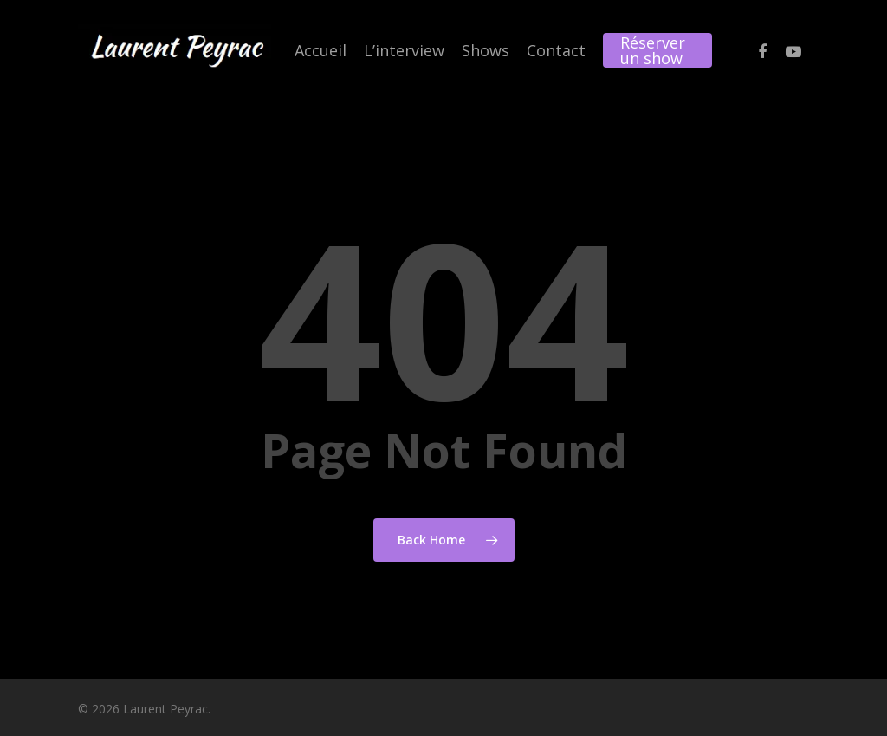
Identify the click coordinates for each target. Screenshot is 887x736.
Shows (485, 50)
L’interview (404, 50)
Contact (556, 50)
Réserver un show (652, 50)
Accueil (320, 50)
